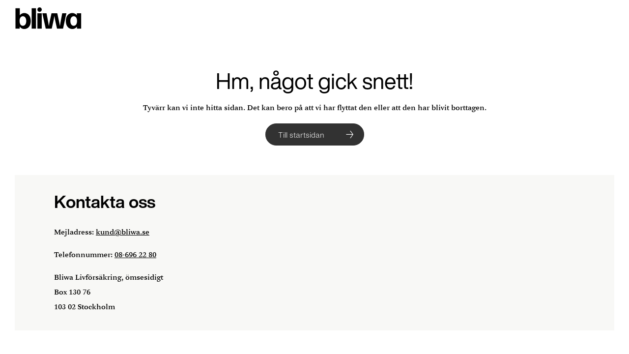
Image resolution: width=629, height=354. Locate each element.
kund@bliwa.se (122, 232)
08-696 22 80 (135, 255)
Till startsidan (301, 134)
